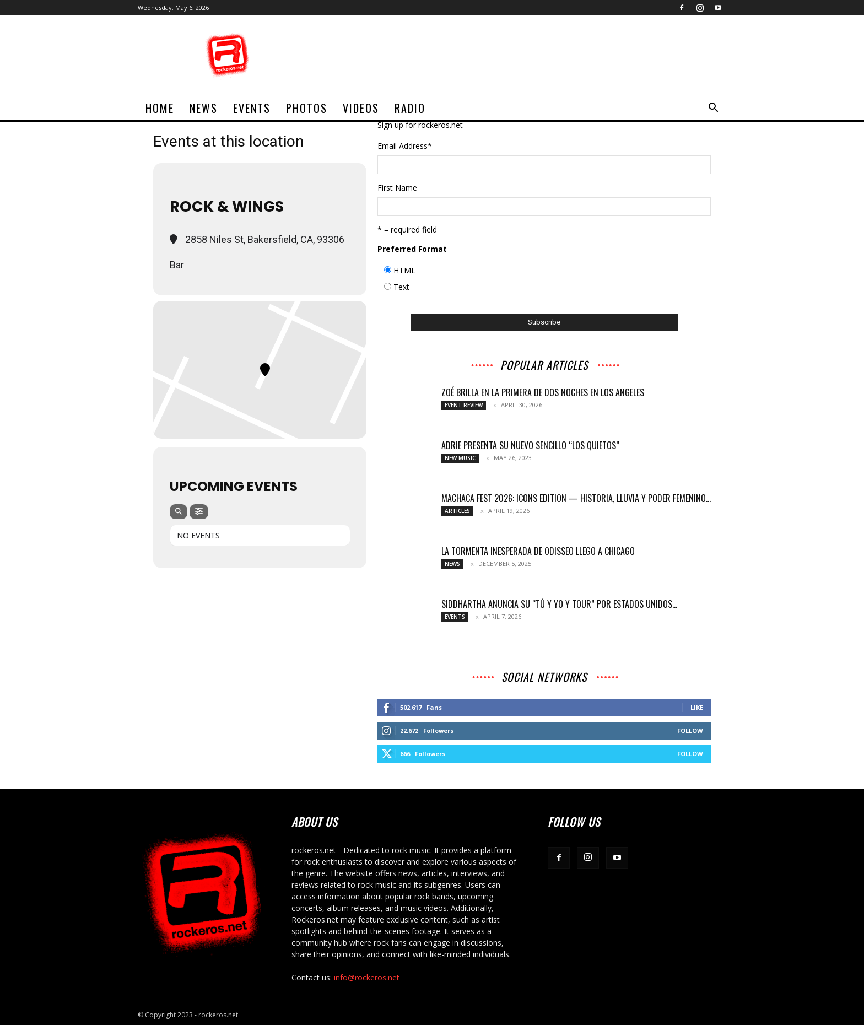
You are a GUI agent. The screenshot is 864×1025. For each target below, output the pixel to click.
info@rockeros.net (366, 977)
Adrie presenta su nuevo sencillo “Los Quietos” (530, 445)
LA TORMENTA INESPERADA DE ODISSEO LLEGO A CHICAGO (538, 551)
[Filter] (199, 511)
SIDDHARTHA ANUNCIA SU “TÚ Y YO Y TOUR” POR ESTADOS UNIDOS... (559, 604)
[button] (713, 109)
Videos (361, 108)
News (204, 108)
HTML (404, 270)
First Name (397, 187)
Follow (690, 730)
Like (696, 707)
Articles (457, 511)
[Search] (178, 511)
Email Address (404, 146)
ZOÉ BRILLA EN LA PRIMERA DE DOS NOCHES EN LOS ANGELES (542, 392)
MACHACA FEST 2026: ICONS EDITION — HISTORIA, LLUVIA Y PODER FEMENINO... (576, 498)
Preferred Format (412, 249)
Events (252, 108)
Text (401, 287)
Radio (410, 108)
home (159, 108)
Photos (306, 108)
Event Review (464, 405)
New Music (460, 458)
